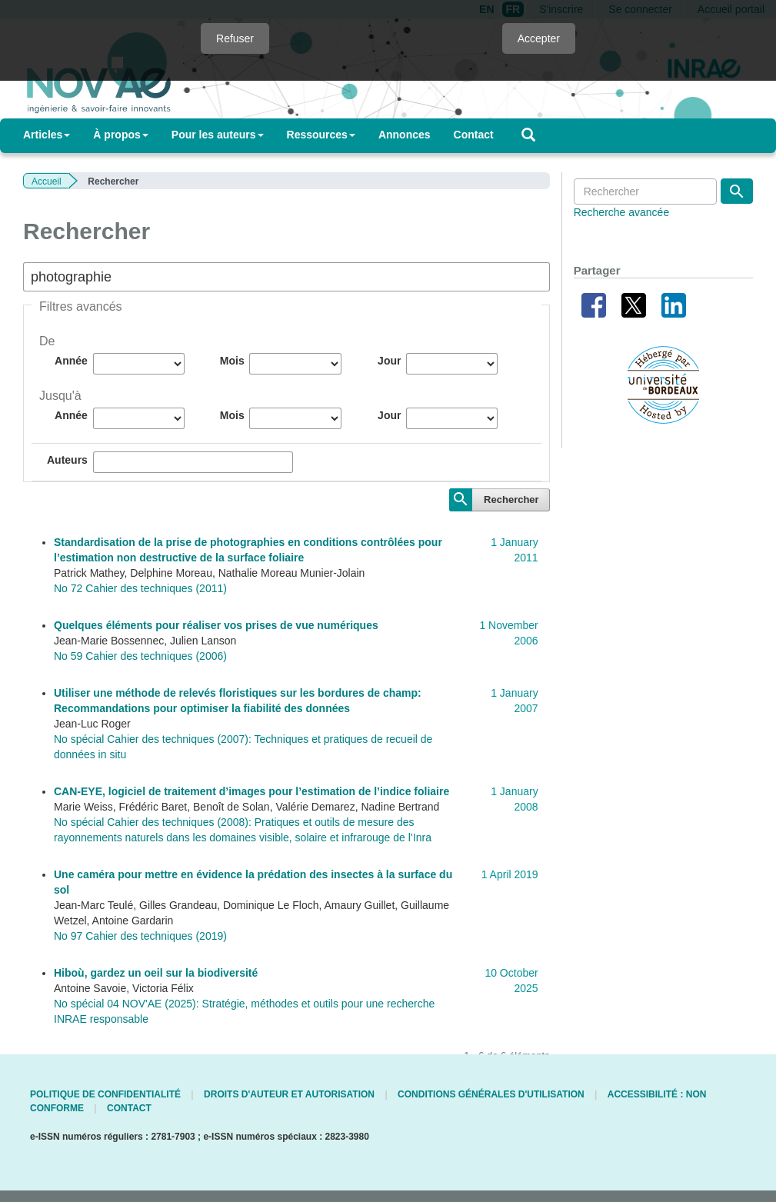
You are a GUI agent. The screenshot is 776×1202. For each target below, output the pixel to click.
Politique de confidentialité (105, 1094)
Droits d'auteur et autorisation (289, 1094)
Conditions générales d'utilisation (491, 1094)
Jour (389, 361)
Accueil (47, 181)
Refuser (235, 38)
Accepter (539, 38)
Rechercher (511, 499)
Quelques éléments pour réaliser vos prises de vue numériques (216, 625)
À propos (120, 134)
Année (71, 361)
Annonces (404, 134)
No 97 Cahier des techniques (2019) (140, 936)
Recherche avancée (622, 212)
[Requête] (646, 191)
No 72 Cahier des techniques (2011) (140, 588)
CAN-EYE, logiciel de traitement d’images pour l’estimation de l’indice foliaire (251, 791)
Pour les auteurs (218, 134)
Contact (474, 134)
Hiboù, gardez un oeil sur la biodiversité (156, 973)
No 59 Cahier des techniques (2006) (140, 656)
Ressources (321, 134)
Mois (232, 361)
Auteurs (67, 460)
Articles (46, 134)
